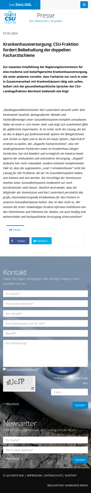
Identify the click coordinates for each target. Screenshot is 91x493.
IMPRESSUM (34, 475)
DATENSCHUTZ (53, 475)
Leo (20, 5)
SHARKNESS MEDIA (76, 485)
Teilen (15, 230)
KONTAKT (71, 475)
